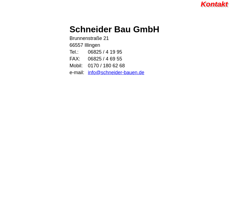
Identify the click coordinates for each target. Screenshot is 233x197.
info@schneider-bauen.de (116, 72)
